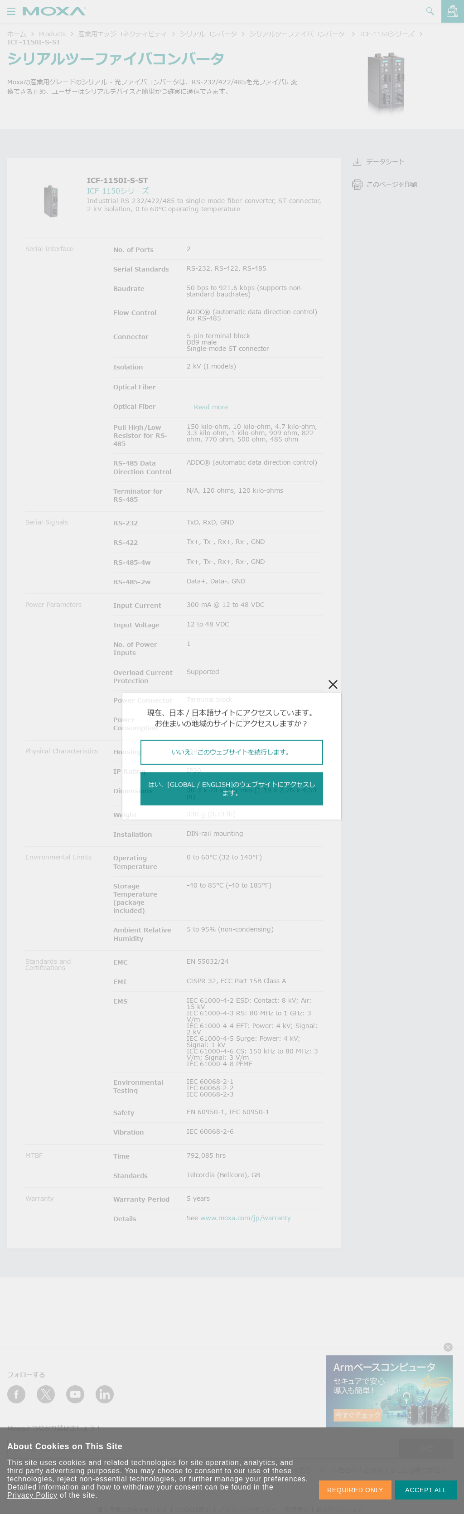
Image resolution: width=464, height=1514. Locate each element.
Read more (211, 407)
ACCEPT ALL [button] (426, 1490)
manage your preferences (260, 1479)
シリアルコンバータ (208, 34)
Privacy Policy (32, 1495)
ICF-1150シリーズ (387, 34)
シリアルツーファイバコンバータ (298, 34)
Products (52, 34)
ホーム (16, 34)
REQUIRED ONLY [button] (355, 1490)
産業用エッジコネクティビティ (122, 34)
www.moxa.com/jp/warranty (245, 1218)
